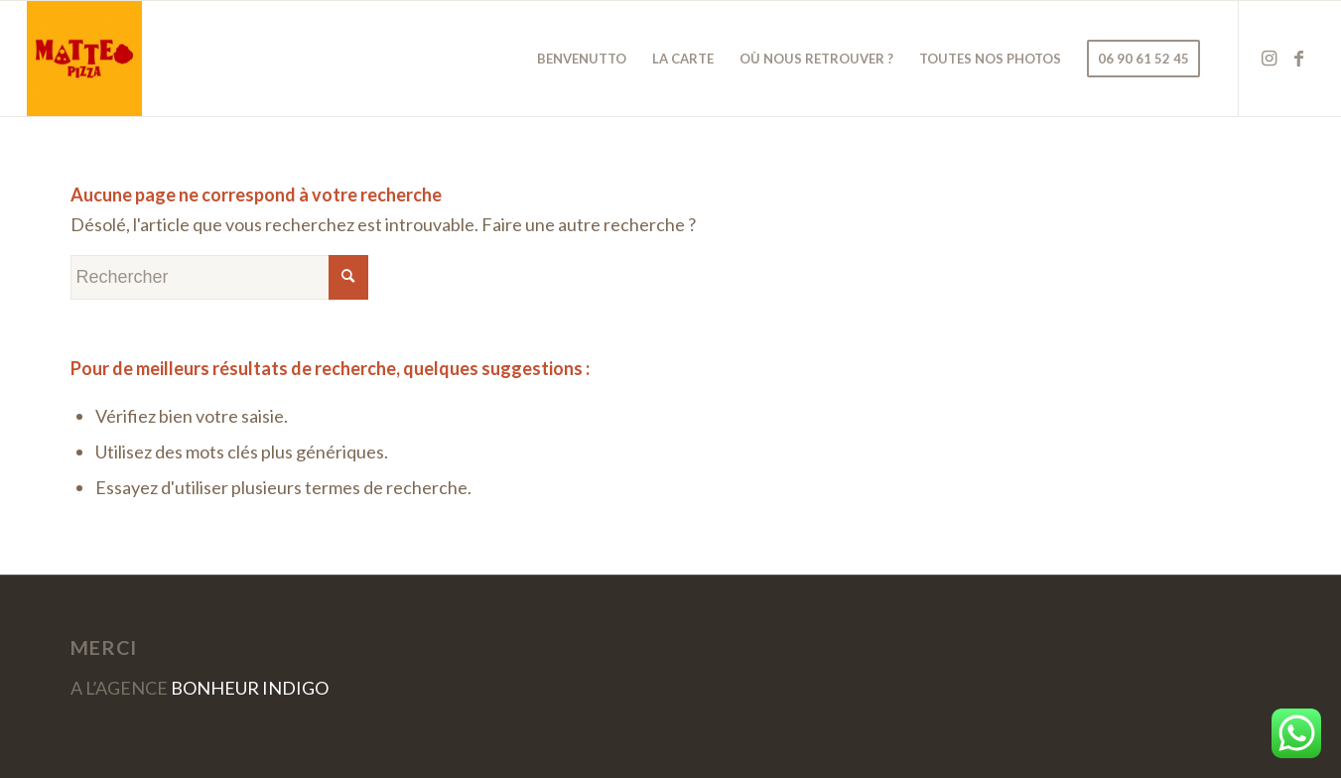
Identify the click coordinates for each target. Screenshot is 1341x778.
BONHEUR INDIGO (250, 688)
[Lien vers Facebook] (1299, 57)
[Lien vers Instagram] (1269, 57)
